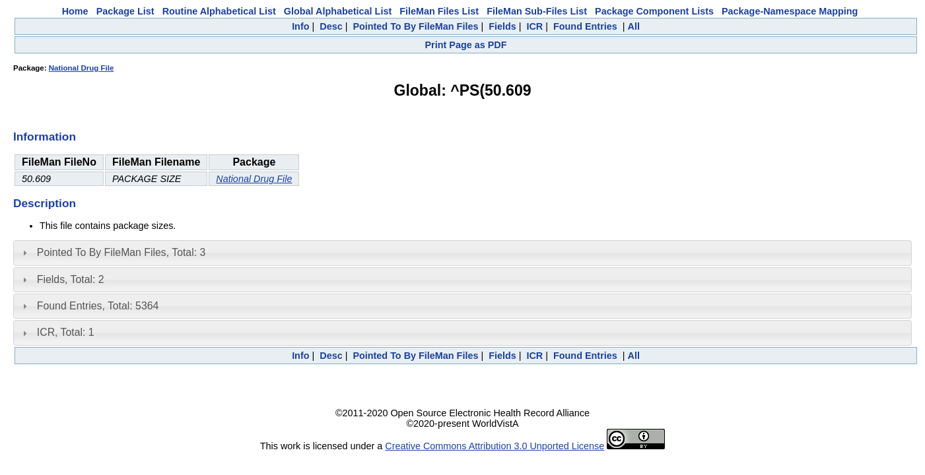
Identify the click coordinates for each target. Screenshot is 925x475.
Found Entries (585, 26)
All (633, 26)
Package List (125, 11)
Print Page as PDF (466, 45)
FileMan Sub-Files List (537, 11)
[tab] (462, 252)
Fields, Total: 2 (70, 279)
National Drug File (81, 68)
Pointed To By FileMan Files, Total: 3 (121, 252)
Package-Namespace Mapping (790, 11)
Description (44, 203)
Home (75, 11)
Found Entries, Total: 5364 (98, 305)
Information (44, 136)
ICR (534, 26)
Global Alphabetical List (338, 11)
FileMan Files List (439, 11)
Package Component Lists (654, 11)
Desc (331, 26)
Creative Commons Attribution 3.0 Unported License (494, 446)
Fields (502, 26)
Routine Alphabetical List (219, 11)
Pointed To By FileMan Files (415, 26)
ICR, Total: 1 (65, 332)
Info (300, 26)
